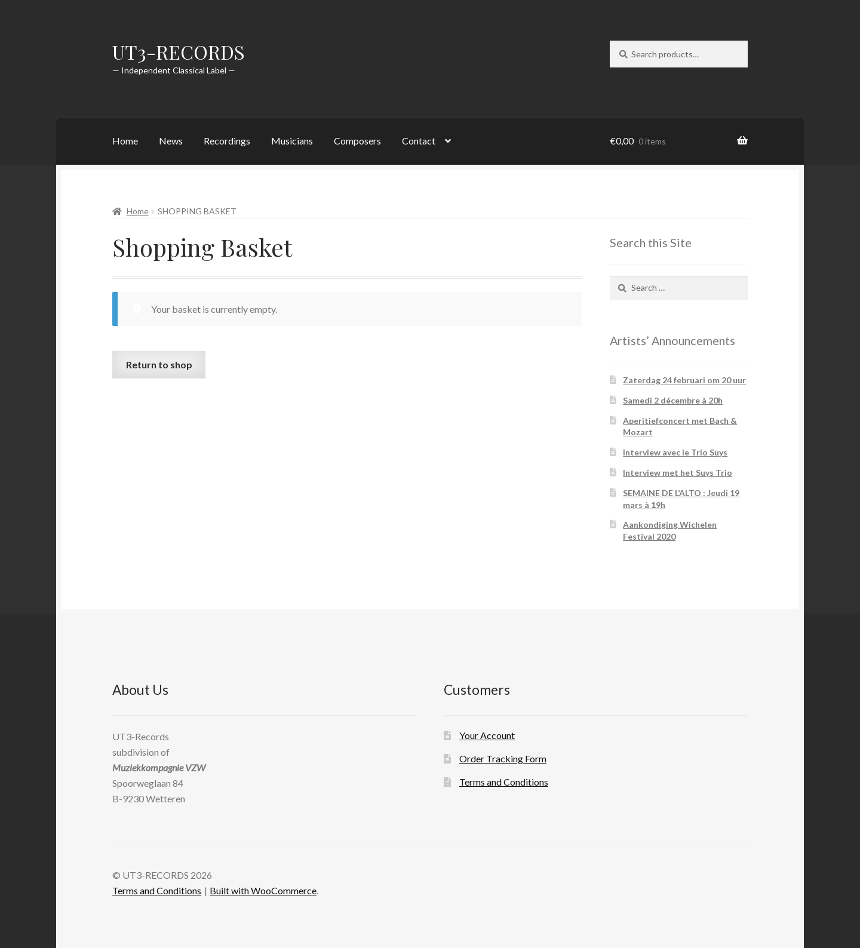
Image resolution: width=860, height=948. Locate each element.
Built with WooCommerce (263, 890)
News (171, 140)
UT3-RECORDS (178, 51)
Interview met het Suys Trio (677, 472)
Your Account (487, 735)
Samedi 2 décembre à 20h (673, 400)
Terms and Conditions (503, 781)
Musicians (292, 140)
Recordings (227, 140)
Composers (357, 140)
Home (125, 140)
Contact (418, 140)
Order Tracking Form (502, 758)
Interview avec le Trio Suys (675, 452)
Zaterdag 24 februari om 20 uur (684, 380)
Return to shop (159, 364)
